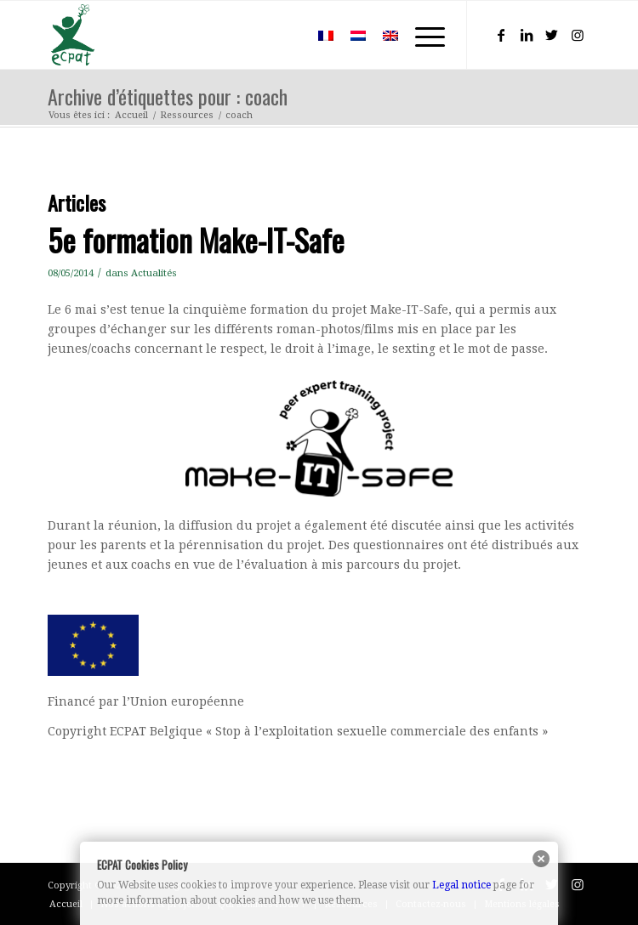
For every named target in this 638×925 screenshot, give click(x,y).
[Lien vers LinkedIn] (526, 35)
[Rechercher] (284, 35)
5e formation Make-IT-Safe (196, 239)
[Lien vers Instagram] (577, 35)
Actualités (154, 273)
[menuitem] (284, 35)
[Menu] (421, 35)
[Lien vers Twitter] (552, 35)
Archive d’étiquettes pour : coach (168, 96)
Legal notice (461, 885)
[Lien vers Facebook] (501, 35)
